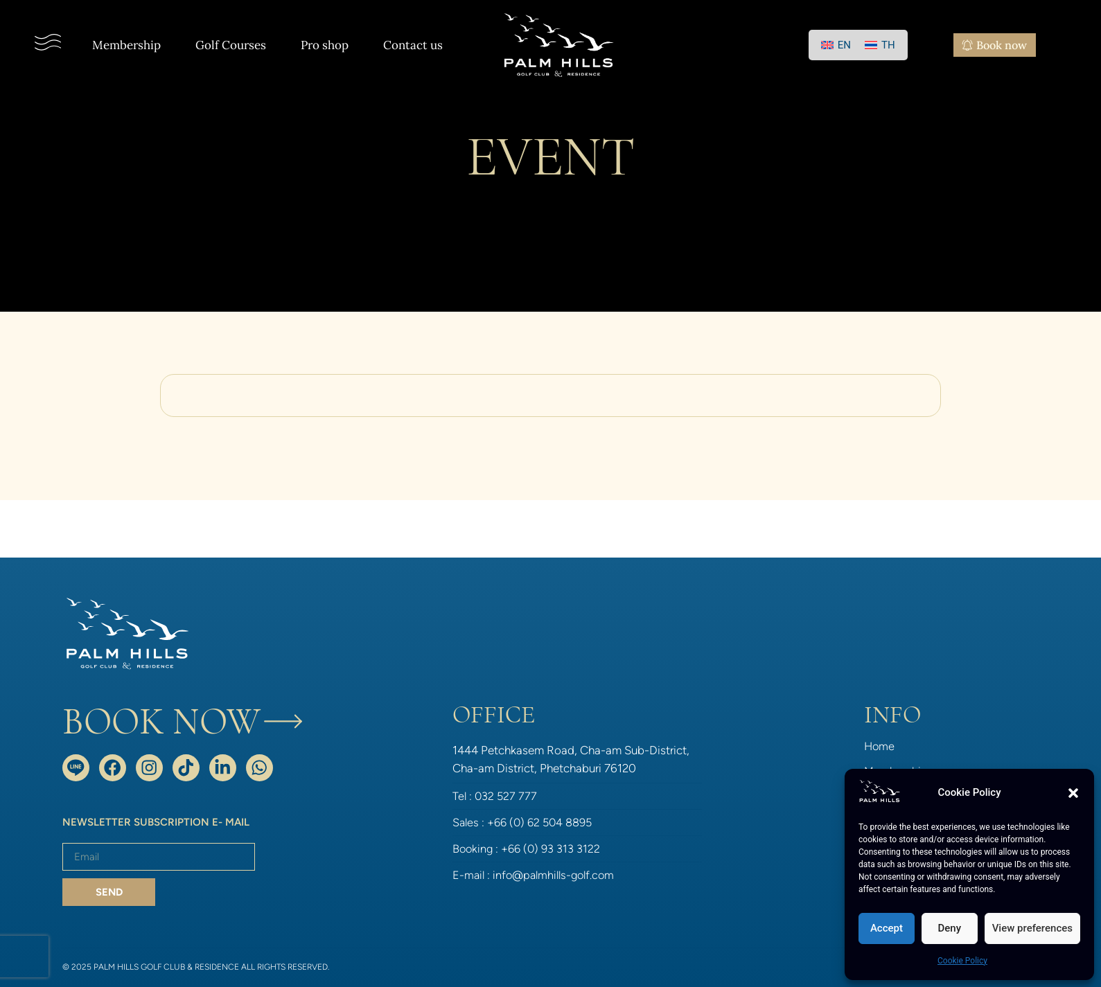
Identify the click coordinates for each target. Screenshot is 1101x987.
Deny (949, 928)
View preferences (1032, 928)
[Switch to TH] (880, 45)
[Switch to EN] (836, 45)
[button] (1073, 793)
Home (880, 746)
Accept (886, 928)
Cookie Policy (962, 961)
